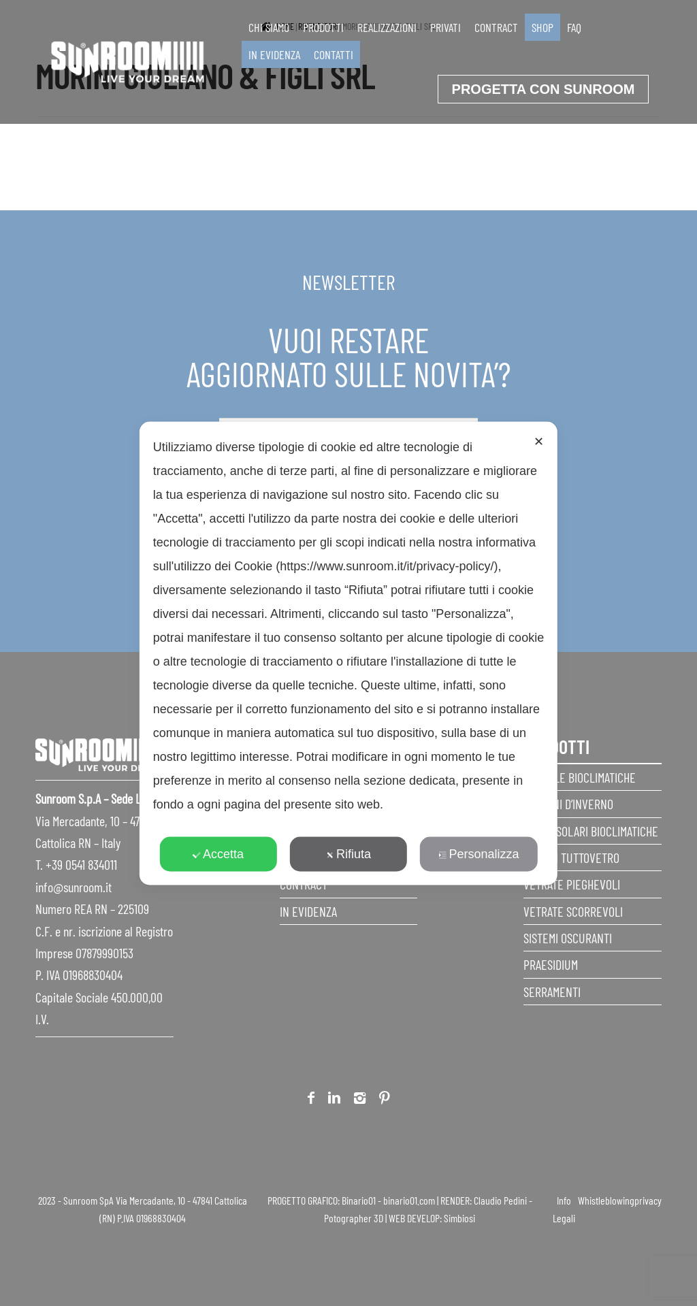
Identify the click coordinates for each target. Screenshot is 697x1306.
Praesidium (550, 964)
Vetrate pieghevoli (571, 884)
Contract (496, 27)
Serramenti (552, 991)
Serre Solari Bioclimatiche (590, 831)
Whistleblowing (606, 1200)
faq (574, 27)
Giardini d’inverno (568, 804)
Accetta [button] (218, 853)
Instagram (359, 1100)
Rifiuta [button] (348, 853)
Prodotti (323, 27)
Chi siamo (268, 27)
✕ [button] (539, 441)
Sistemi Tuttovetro (571, 857)
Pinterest (384, 1100)
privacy (648, 1200)
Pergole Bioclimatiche (579, 777)
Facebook (311, 1100)
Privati (445, 27)
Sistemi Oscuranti (567, 938)
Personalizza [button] (478, 853)
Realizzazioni (387, 27)
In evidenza (274, 54)
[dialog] (348, 653)
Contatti (333, 54)
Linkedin (334, 1100)
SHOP (542, 27)
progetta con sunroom (543, 89)
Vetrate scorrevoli (573, 911)
